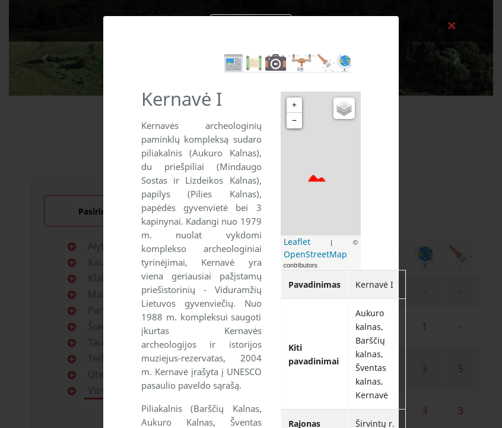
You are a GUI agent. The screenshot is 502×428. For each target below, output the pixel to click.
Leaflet (297, 241)
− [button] (294, 120)
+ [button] (294, 105)
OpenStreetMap (315, 254)
